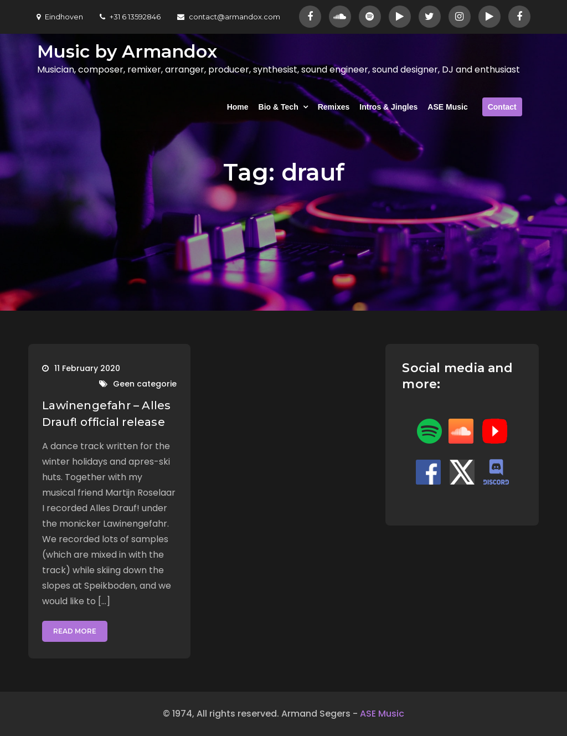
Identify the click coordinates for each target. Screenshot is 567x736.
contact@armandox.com (228, 16)
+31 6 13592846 (130, 16)
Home (238, 106)
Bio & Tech (278, 106)
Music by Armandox (127, 51)
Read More (74, 631)
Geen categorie (145, 383)
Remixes (334, 106)
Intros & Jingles (388, 106)
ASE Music (447, 106)
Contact (502, 106)
